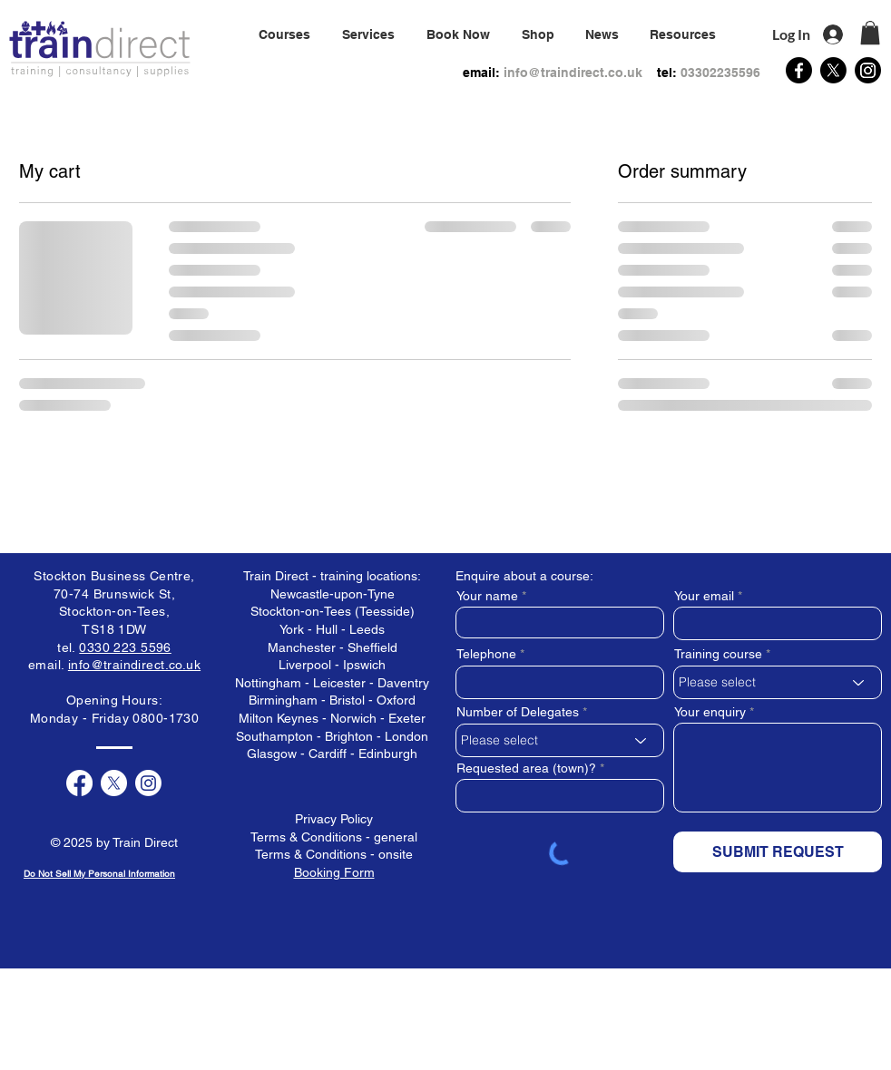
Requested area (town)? (526, 768)
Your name (487, 595)
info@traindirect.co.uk (573, 72)
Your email (704, 595)
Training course (718, 653)
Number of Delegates (517, 711)
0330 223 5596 (125, 647)
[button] (368, 34)
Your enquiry (710, 711)
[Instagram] (868, 70)
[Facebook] (799, 70)
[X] (833, 70)
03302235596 (720, 72)
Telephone (486, 653)
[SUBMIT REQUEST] (777, 852)
